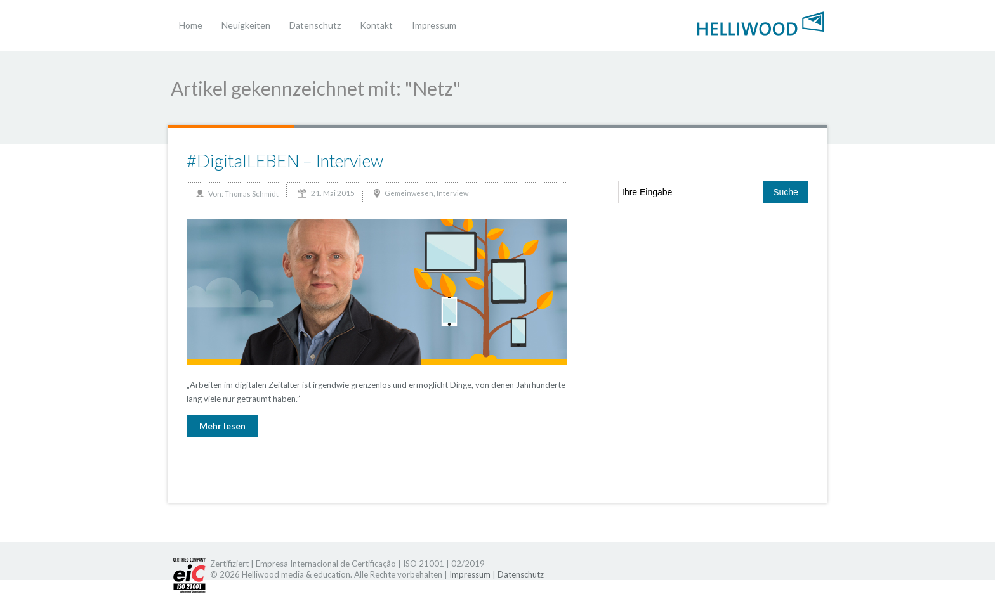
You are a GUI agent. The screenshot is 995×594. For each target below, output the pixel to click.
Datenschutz (315, 25)
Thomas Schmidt (252, 194)
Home (190, 25)
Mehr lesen (222, 425)
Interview (452, 193)
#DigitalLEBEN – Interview (285, 160)
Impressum (434, 25)
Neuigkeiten (245, 25)
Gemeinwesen (409, 193)
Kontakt (376, 25)
